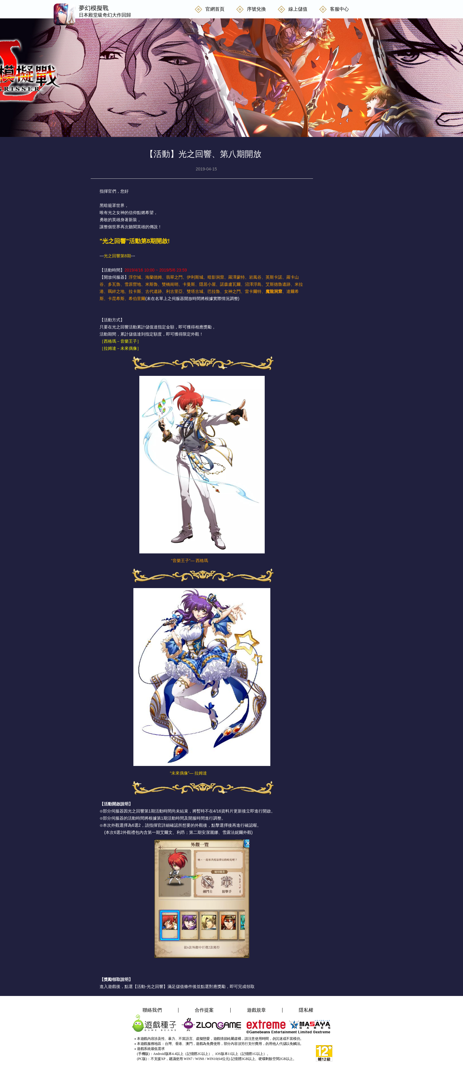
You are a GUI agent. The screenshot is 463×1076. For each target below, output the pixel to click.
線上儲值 (297, 9)
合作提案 (204, 1010)
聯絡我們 (152, 1010)
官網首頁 (214, 9)
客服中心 (339, 9)
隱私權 (306, 1010)
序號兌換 (256, 9)
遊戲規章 (256, 1010)
